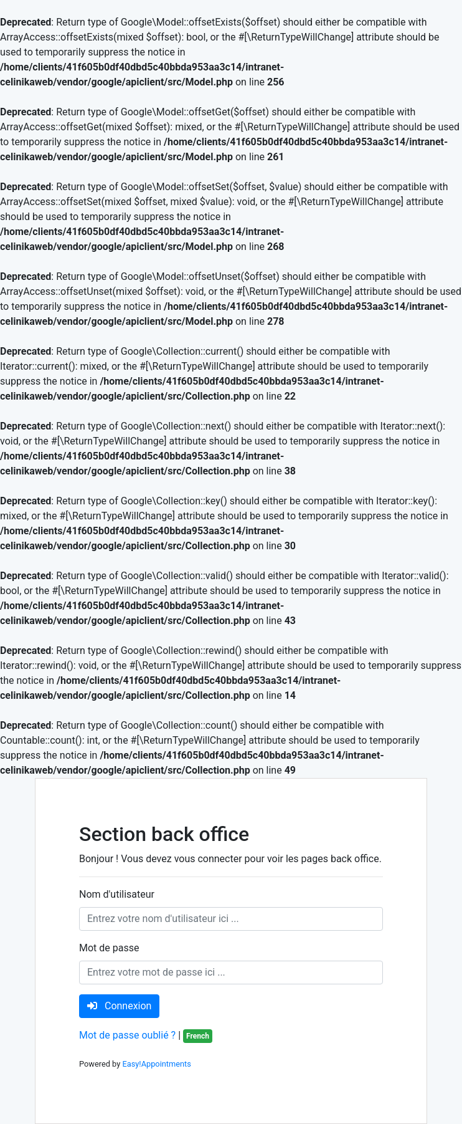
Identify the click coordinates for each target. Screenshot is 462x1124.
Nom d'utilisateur (116, 894)
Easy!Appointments (156, 1064)
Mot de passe (109, 948)
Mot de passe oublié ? (127, 1035)
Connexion (119, 1006)
